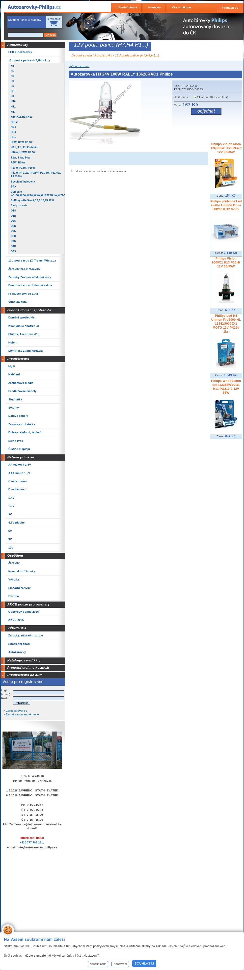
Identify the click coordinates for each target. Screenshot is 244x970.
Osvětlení (15, 555)
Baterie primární (20, 457)
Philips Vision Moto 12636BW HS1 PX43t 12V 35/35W (226, 148)
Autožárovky (17, 45)
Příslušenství (18, 359)
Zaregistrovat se (16, 710)
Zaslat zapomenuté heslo (22, 714)
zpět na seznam (79, 66)
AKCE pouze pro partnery (28, 604)
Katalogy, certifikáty (23, 660)
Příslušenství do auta (24, 675)
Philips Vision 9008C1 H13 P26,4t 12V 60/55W (226, 262)
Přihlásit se (230, 7)
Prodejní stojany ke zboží (28, 667)
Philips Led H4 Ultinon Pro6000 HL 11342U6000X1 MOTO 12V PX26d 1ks (226, 323)
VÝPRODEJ (16, 628)
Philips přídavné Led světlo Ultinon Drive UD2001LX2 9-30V (226, 205)
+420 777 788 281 (31, 842)
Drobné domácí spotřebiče (29, 310)
